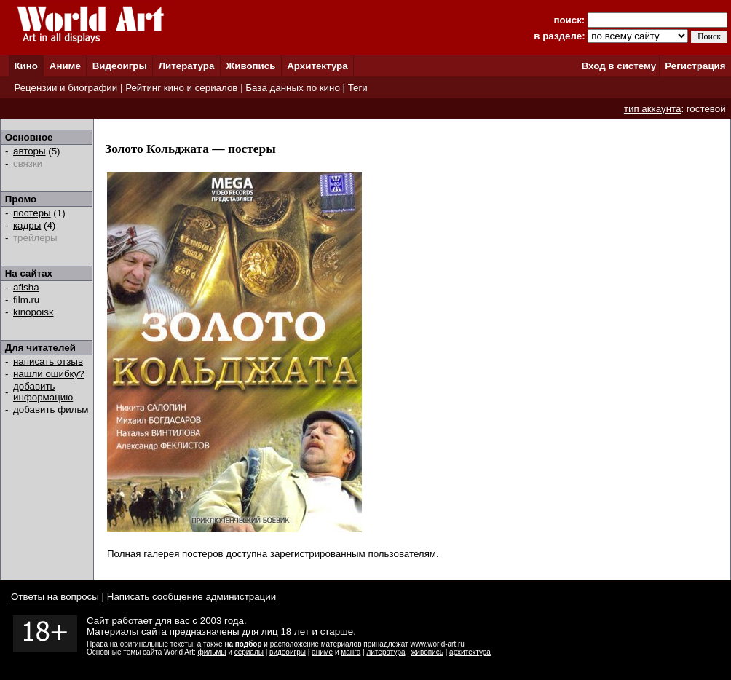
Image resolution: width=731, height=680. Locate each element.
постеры (32, 212)
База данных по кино (292, 87)
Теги (358, 87)
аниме (322, 652)
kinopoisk (33, 312)
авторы (29, 151)
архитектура (470, 652)
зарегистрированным (318, 553)
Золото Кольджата (157, 149)
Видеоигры (119, 65)
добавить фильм (51, 409)
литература (385, 652)
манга (350, 652)
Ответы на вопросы (55, 596)
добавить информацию (43, 392)
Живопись (250, 65)
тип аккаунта (652, 108)
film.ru (26, 299)
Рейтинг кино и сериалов (181, 87)
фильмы (212, 652)
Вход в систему (619, 65)
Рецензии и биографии (65, 87)
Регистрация (695, 65)
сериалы (249, 652)
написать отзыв (48, 361)
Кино (26, 65)
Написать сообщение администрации (191, 596)
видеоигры (287, 652)
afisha (26, 287)
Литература (187, 65)
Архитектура (317, 65)
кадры (27, 225)
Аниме (65, 65)
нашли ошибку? (48, 373)
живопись (427, 652)
